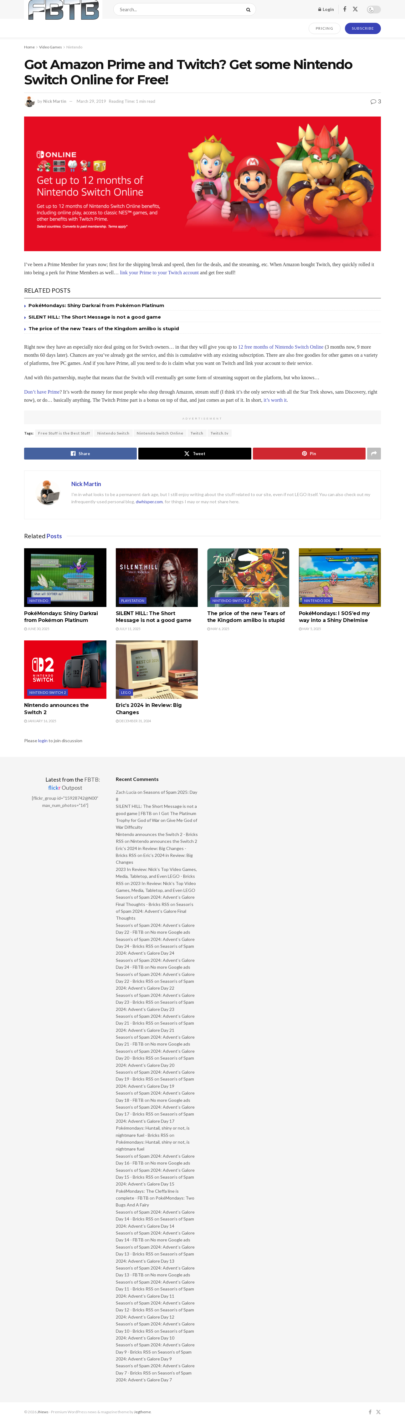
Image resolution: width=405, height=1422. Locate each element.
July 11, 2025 (128, 629)
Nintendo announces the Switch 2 (164, 841)
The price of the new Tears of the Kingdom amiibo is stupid (103, 328)
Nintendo (74, 47)
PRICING (325, 28)
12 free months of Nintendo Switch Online (281, 347)
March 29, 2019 (91, 101)
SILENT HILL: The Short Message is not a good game (94, 317)
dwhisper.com (149, 501)
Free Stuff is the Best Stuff (64, 433)
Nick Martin (54, 101)
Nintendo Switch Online (160, 433)
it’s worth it (275, 400)
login (43, 740)
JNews (43, 1412)
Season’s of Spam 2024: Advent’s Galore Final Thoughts (154, 911)
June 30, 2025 (36, 629)
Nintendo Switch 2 (231, 601)
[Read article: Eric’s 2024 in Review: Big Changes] (157, 669)
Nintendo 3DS (317, 601)
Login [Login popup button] (326, 9)
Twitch (197, 433)
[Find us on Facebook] (344, 9)
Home (29, 47)
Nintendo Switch (113, 433)
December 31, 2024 (133, 721)
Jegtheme (142, 1412)
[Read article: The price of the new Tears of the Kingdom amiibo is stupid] (248, 577)
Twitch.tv (219, 433)
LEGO (126, 692)
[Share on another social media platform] (374, 454)
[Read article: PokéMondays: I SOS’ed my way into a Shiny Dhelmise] (340, 577)
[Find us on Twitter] (355, 9)
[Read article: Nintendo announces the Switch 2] (65, 669)
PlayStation (133, 601)
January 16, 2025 (40, 721)
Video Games (50, 47)
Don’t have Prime (41, 392)
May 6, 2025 (218, 629)
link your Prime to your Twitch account (159, 272)
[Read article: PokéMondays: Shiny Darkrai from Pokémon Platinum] (65, 577)
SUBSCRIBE (363, 28)
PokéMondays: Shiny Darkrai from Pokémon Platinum (96, 305)
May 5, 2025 (310, 629)
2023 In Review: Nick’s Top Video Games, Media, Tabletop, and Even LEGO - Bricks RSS (156, 876)
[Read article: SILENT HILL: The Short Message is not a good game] (157, 577)
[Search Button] (249, 9)
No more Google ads (170, 932)
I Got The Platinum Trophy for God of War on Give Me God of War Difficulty (156, 820)
